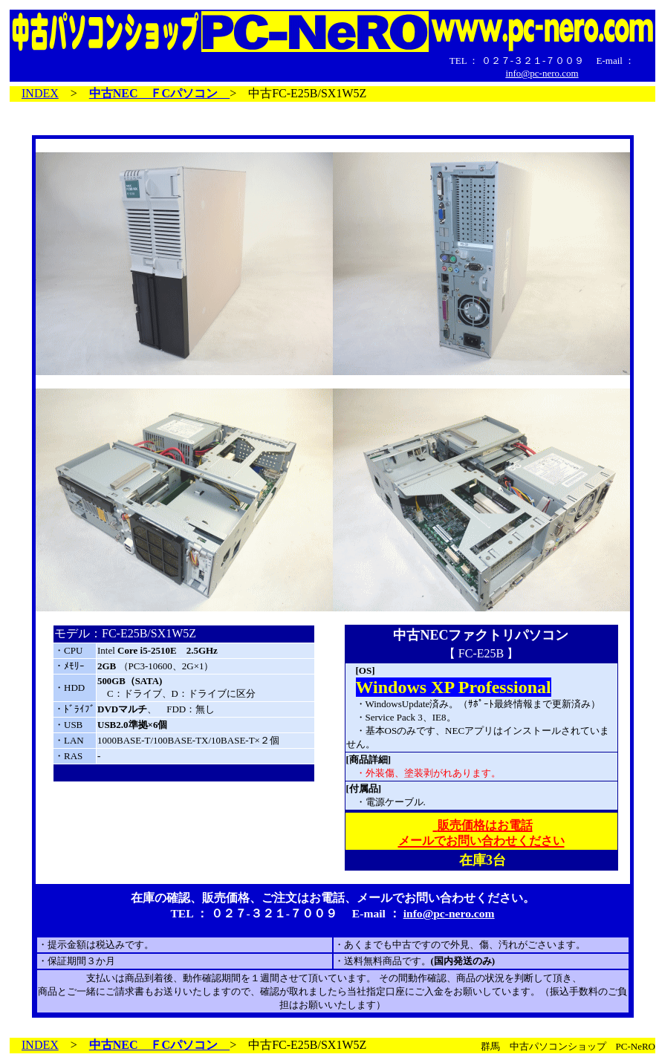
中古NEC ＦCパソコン (159, 93)
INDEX (40, 93)
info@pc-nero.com (541, 73)
